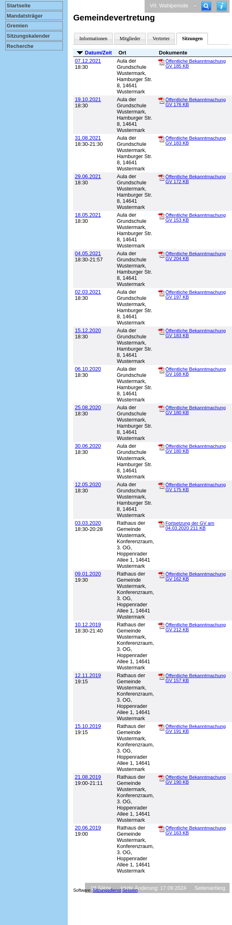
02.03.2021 (88, 292)
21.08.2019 (88, 777)
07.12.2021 (88, 61)
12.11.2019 (88, 675)
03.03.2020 (88, 523)
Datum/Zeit (98, 53)
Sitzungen (192, 38)
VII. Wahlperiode (169, 5)
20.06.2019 (88, 828)
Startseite (18, 5)
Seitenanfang (209, 888)
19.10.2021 (88, 99)
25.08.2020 (88, 407)
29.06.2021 (88, 176)
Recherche (20, 46)
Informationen (93, 38)
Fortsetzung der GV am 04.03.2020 (189, 526)
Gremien (17, 26)
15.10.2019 (88, 726)
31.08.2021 (88, 138)
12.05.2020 (88, 484)
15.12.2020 (88, 330)
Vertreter (161, 38)
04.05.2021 (88, 253)
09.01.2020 (88, 574)
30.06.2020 (88, 446)
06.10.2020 (88, 369)
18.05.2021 (88, 215)
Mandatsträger (24, 16)
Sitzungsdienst (107, 890)
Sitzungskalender (28, 36)
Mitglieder (130, 38)
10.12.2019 (88, 624)
